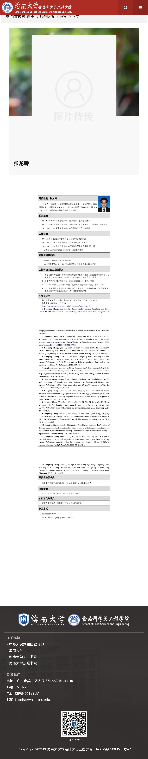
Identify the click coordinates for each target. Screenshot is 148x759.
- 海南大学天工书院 (21, 657)
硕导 (63, 17)
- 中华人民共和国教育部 (25, 644)
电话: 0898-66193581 (23, 694)
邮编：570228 (17, 687)
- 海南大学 (14, 651)
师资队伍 (46, 17)
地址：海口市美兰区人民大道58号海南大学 (39, 681)
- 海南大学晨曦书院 (21, 663)
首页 (30, 17)
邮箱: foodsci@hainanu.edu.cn (30, 700)
